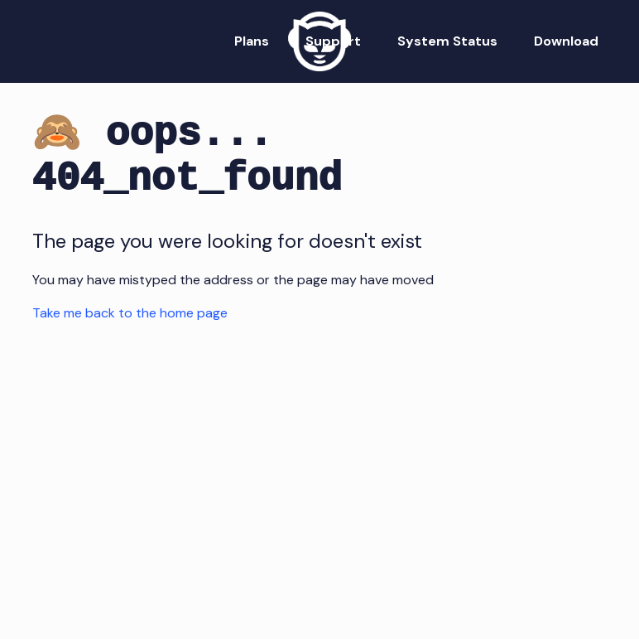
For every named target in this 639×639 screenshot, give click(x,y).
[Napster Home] (319, 41)
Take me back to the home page (130, 313)
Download (566, 41)
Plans (251, 41)
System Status (447, 41)
